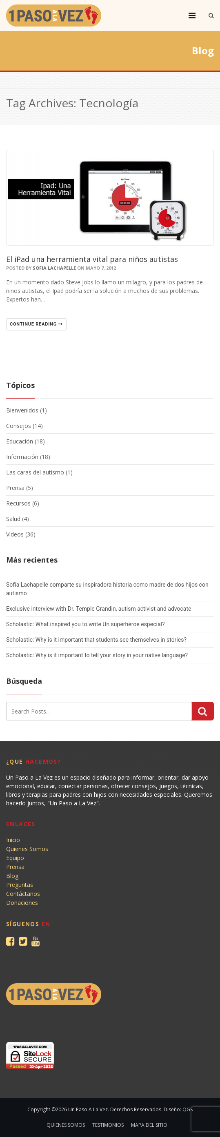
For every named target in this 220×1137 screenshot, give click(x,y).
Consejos (18, 426)
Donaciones (22, 902)
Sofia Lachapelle (54, 268)
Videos (15, 534)
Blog (12, 876)
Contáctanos (23, 894)
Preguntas (19, 885)
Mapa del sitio (149, 1124)
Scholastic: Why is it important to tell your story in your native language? (97, 655)
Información (22, 457)
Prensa (15, 488)
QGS (187, 1109)
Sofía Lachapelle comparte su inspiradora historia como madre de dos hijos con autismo (107, 588)
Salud (13, 519)
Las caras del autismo (35, 472)
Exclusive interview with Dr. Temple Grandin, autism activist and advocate (98, 608)
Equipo (15, 858)
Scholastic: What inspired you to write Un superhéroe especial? (85, 624)
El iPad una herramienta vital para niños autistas (92, 259)
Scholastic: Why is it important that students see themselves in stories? (96, 639)
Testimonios (108, 1124)
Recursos (18, 503)
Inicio (13, 840)
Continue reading (36, 324)
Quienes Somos (27, 849)
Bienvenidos (22, 410)
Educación (19, 441)
